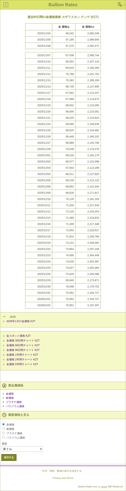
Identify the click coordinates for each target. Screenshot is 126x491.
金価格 (10, 393)
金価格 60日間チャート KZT (23, 345)
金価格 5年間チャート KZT (22, 364)
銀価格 (10, 397)
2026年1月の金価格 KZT (20, 321)
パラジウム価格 (15, 406)
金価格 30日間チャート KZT (23, 340)
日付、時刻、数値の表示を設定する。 (63, 470)
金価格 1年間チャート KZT (22, 354)
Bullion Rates (62, 4)
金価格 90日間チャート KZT (23, 349)
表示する (9, 457)
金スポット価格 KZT (18, 335)
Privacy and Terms (63, 478)
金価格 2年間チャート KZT (22, 359)
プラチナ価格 (14, 402)
